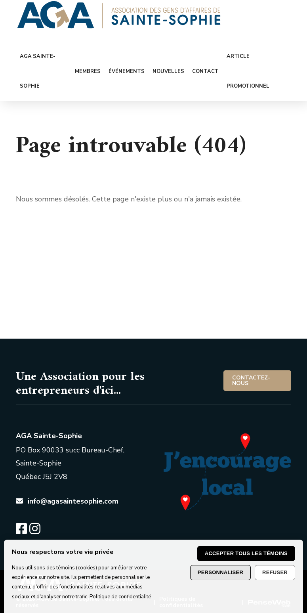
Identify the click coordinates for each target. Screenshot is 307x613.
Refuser (275, 572)
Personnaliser (220, 572)
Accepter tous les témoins (246, 553)
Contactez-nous (251, 380)
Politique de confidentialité (120, 596)
